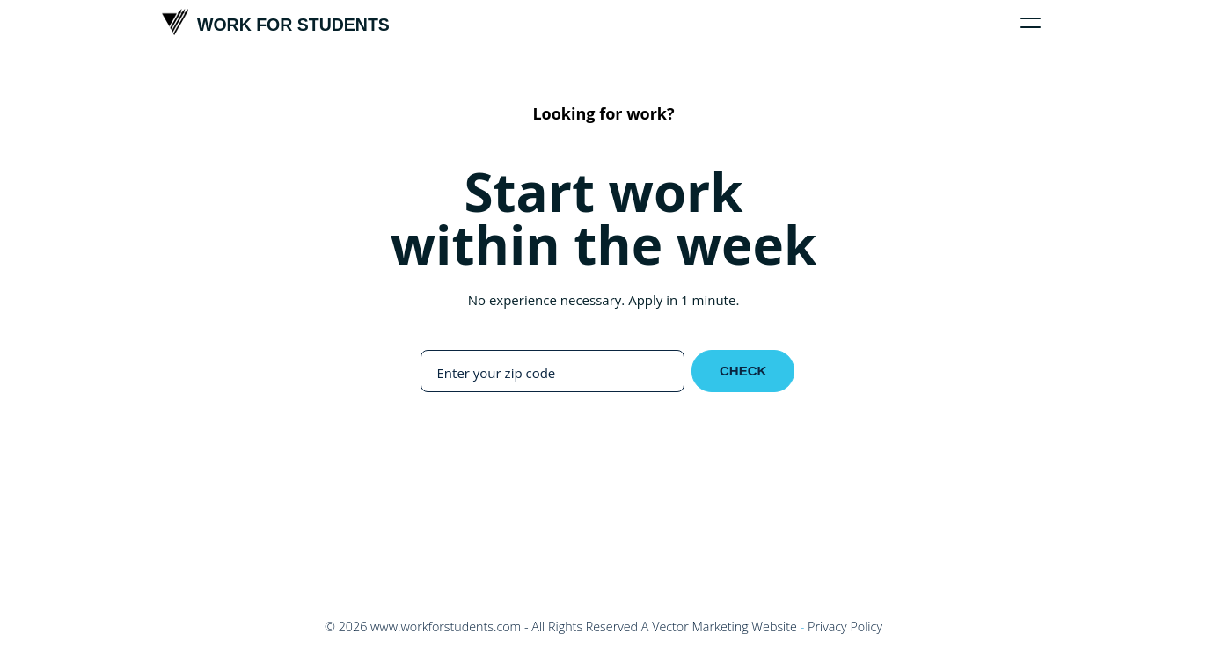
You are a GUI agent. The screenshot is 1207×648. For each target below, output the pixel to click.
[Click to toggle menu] (1031, 23)
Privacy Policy (845, 626)
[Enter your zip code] (552, 372)
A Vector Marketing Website (719, 626)
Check (743, 370)
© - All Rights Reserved (481, 626)
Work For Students (276, 22)
